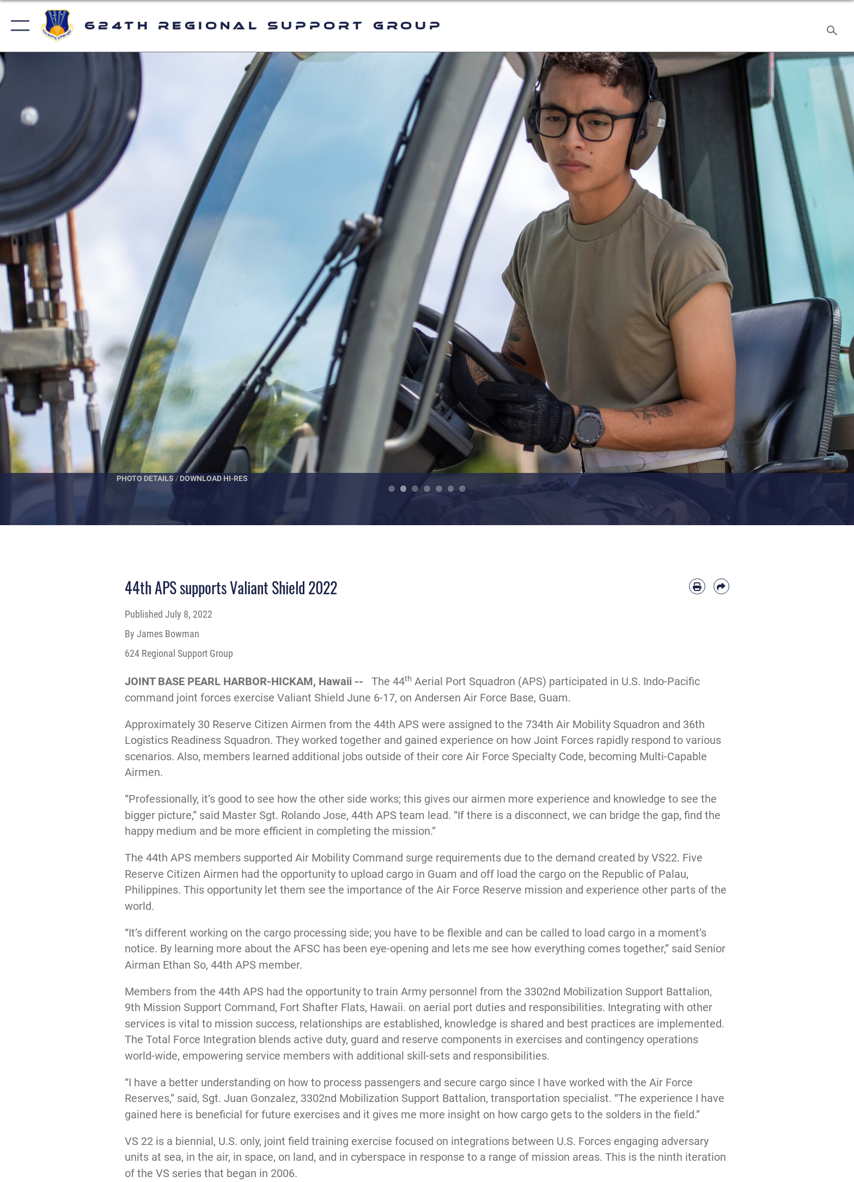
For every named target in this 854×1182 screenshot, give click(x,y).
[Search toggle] (833, 26)
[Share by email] (721, 586)
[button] (17, 26)
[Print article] (697, 586)
